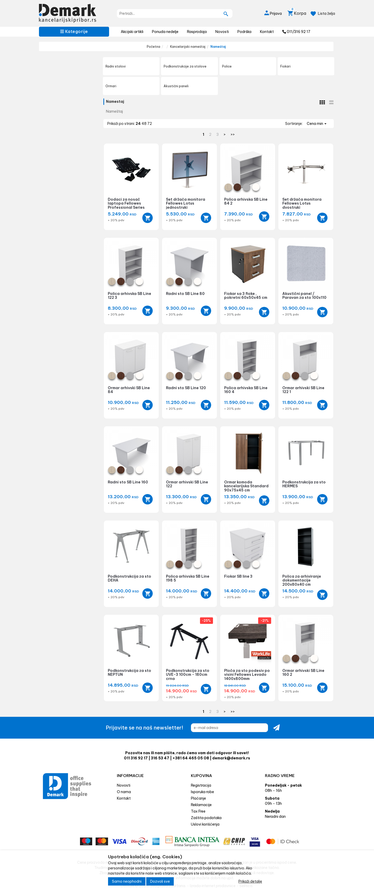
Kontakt (267, 31)
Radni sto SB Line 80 (185, 293)
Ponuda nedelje (165, 31)
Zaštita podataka (206, 817)
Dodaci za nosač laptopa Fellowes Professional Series (126, 203)
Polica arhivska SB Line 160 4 (246, 390)
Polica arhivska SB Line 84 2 (246, 201)
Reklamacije (201, 804)
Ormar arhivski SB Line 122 (187, 484)
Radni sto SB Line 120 (186, 388)
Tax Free (198, 811)
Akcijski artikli (132, 31)
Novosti (222, 31)
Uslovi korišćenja (205, 824)
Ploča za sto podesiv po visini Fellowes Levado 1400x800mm (247, 674)
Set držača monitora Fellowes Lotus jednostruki (185, 203)
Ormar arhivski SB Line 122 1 (303, 390)
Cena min (316, 123)
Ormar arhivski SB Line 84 (129, 390)
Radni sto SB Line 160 (128, 482)
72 (149, 123)
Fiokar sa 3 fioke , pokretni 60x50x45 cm (245, 295)
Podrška (244, 31)
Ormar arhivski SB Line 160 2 (303, 672)
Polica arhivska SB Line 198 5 (187, 578)
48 (144, 123)
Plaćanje (198, 798)
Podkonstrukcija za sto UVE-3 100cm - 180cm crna (187, 674)
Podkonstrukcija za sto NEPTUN (129, 672)
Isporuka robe (202, 791)
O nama (124, 791)
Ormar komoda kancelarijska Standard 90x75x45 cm (246, 486)
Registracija (201, 785)
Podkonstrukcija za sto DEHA (129, 578)
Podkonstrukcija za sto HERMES (304, 484)
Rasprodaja (197, 31)
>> (233, 134)
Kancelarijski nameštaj (187, 47)
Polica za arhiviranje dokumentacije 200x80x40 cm (301, 580)
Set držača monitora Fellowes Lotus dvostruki (302, 203)
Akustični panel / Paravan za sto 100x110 (304, 295)
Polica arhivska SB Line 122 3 (129, 295)
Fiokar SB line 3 (238, 576)
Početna (153, 47)
